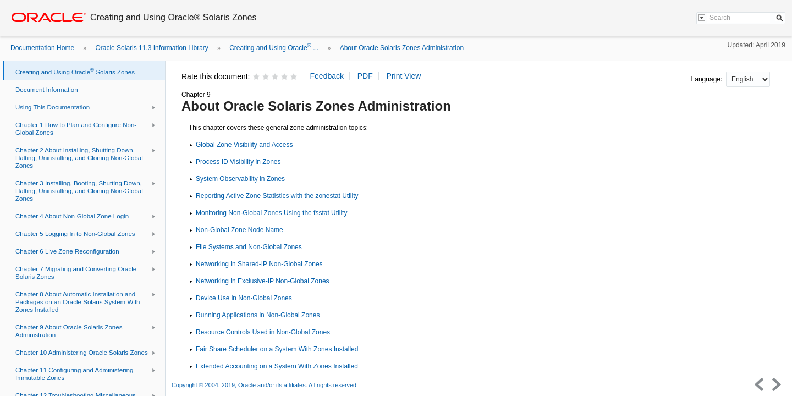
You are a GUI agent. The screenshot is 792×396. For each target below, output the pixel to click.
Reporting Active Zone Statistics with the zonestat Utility (277, 196)
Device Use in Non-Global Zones (244, 298)
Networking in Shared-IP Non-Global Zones (259, 264)
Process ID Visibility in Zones (238, 162)
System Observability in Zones (240, 179)
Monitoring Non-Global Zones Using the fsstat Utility (271, 213)
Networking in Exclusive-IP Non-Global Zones (262, 281)
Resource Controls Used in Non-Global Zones (263, 332)
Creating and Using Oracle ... (273, 48)
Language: (707, 79)
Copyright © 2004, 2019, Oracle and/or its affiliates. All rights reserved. (265, 385)
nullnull (748, 79)
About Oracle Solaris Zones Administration (402, 48)
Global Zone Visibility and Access (244, 144)
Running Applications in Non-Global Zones (258, 315)
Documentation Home (42, 48)
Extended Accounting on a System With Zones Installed (277, 366)
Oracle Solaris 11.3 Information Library (151, 48)
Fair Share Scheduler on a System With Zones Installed (277, 349)
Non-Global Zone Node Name (239, 230)
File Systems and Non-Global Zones (249, 247)
